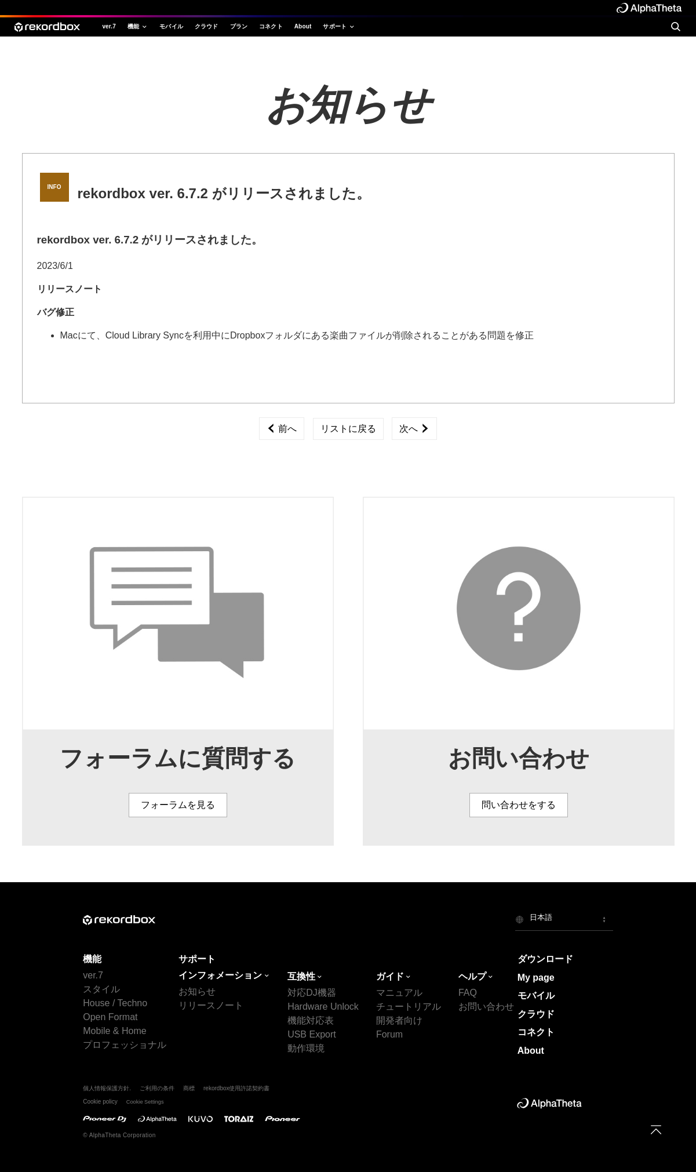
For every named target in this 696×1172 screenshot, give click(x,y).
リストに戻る (348, 429)
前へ (282, 429)
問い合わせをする (519, 805)
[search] (675, 27)
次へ (414, 429)
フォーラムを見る (178, 805)
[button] (564, 919)
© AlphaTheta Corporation (119, 1135)
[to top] (656, 1129)
